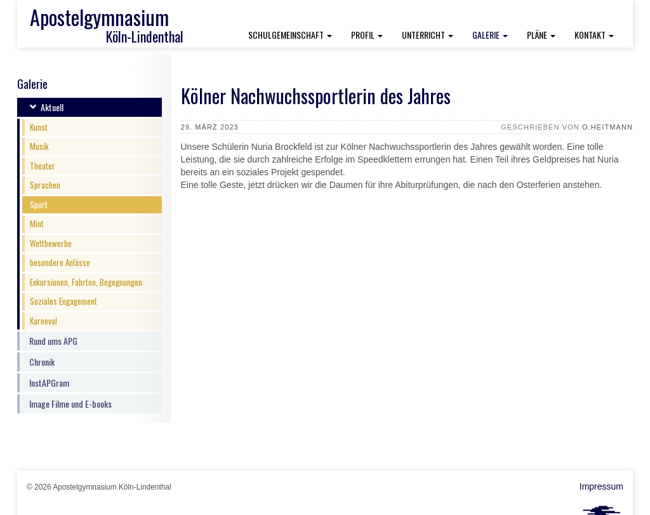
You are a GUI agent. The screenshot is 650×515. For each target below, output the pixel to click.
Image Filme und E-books (70, 403)
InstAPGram (49, 382)
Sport (39, 204)
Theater (42, 165)
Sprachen (45, 184)
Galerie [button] (494, 34)
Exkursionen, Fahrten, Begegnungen (86, 282)
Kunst (39, 127)
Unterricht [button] (427, 34)
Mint (37, 223)
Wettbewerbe (51, 243)
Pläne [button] (541, 34)
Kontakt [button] (594, 34)
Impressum (601, 486)
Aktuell (52, 107)
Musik (39, 146)
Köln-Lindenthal (144, 36)
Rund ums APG (53, 340)
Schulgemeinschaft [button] (290, 34)
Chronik (42, 361)
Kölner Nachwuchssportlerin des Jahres (316, 95)
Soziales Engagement (63, 301)
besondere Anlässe (60, 262)
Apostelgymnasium (99, 17)
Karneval (43, 320)
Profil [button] (367, 34)
